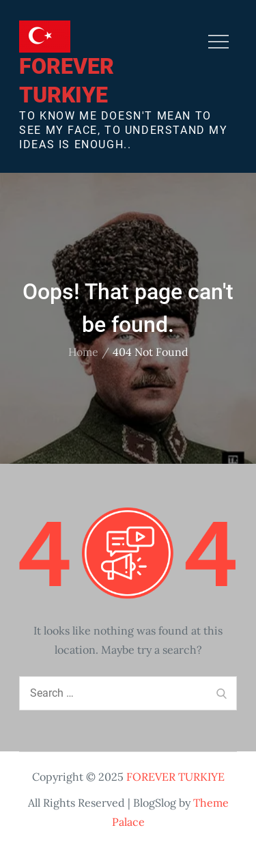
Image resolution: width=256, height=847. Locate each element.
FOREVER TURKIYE (175, 776)
